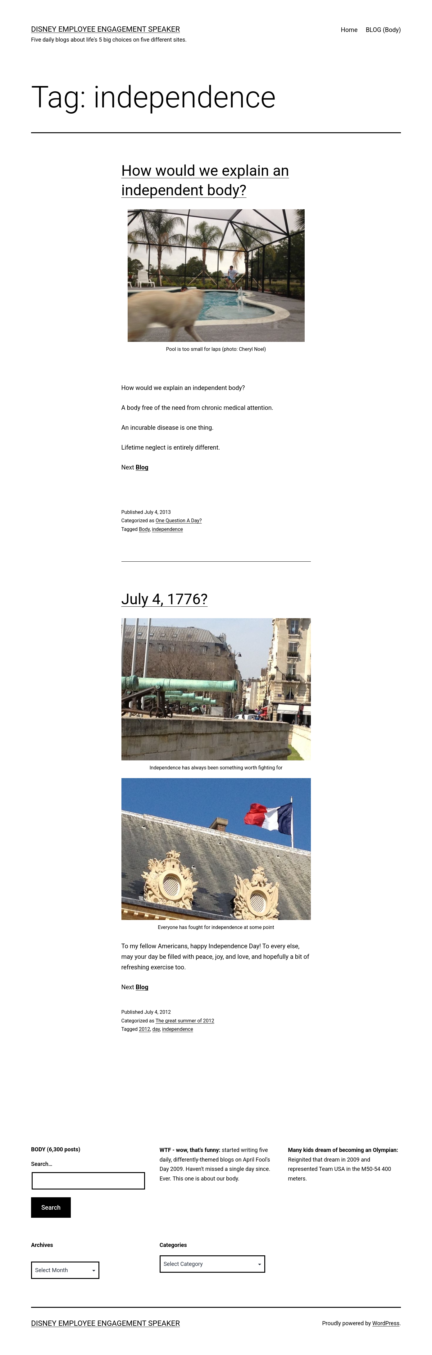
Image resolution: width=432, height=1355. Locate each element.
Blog (142, 467)
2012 (144, 1029)
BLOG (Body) (383, 30)
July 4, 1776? (164, 599)
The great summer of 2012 (185, 1021)
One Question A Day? (179, 520)
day (156, 1029)
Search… (41, 1164)
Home (349, 30)
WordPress (385, 1323)
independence (167, 529)
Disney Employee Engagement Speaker (105, 29)
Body (144, 529)
